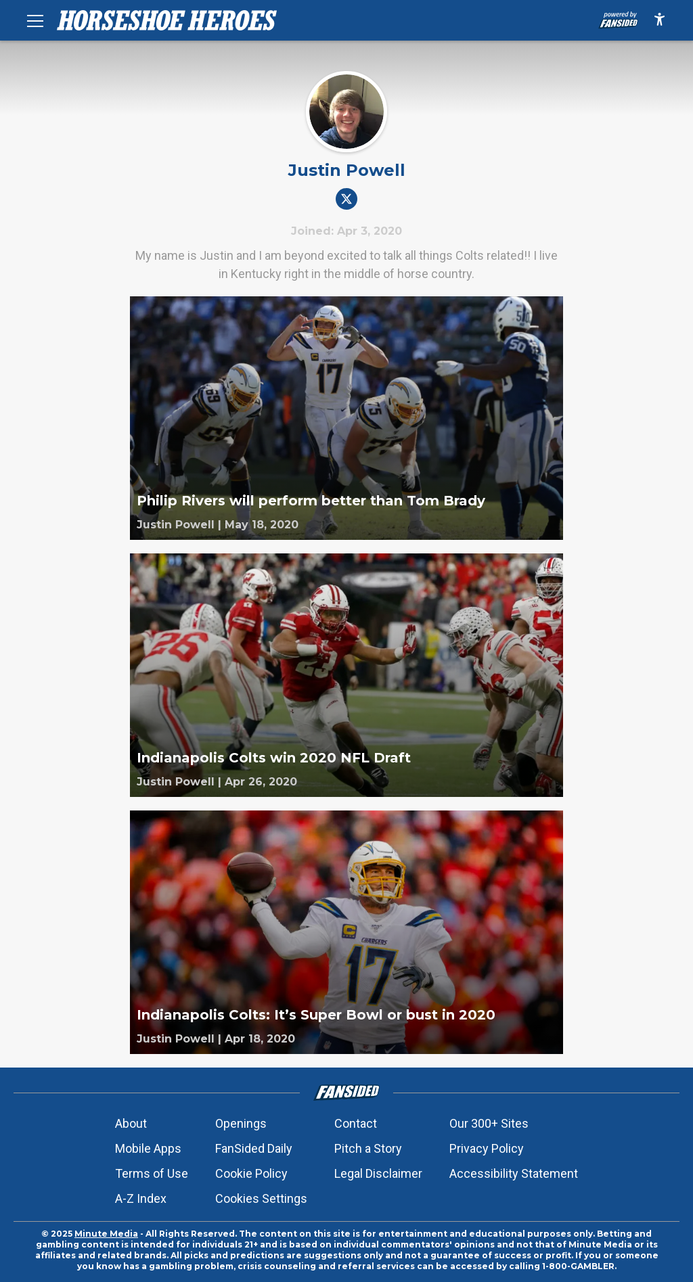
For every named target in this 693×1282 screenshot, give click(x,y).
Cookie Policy (251, 1173)
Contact (355, 1123)
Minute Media (106, 1234)
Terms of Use (151, 1173)
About (131, 1123)
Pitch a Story (368, 1148)
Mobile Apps (148, 1148)
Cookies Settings (261, 1198)
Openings (241, 1123)
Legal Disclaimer (378, 1173)
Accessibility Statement (513, 1173)
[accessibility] (659, 20)
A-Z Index (140, 1198)
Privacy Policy (486, 1148)
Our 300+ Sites (489, 1123)
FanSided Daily (253, 1148)
